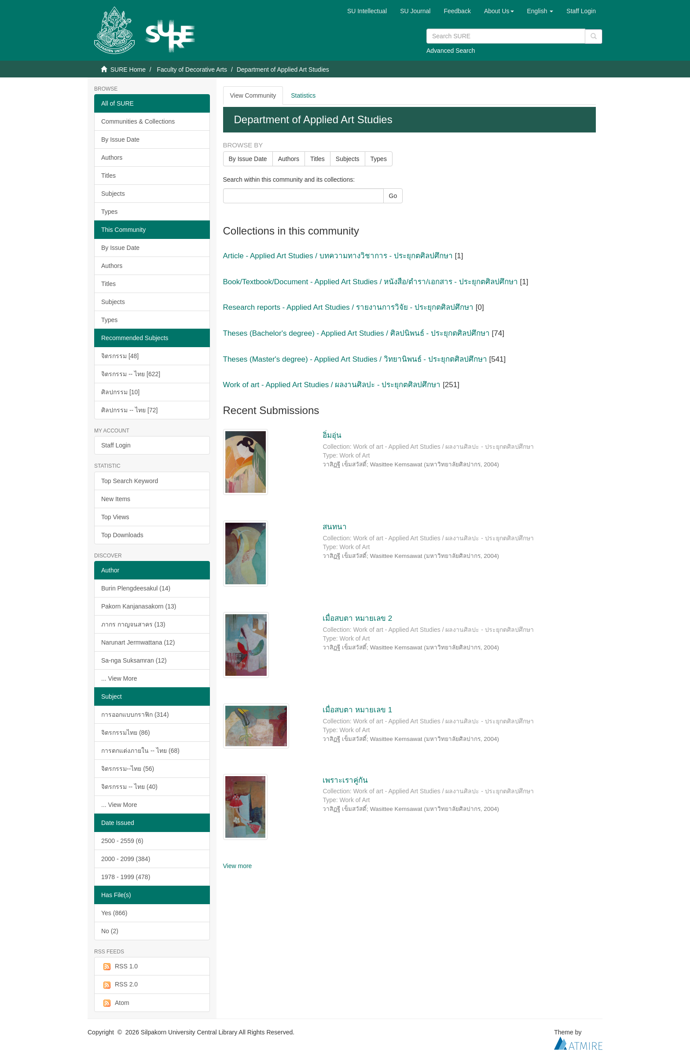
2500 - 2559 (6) (122, 840)
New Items (115, 498)
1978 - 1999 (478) (125, 876)
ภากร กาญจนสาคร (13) (133, 624)
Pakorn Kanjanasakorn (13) (138, 606)
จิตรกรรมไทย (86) (125, 732)
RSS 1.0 (119, 967)
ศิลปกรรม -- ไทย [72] (129, 410)
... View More (119, 678)
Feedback (457, 11)
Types (109, 211)
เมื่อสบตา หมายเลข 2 (357, 618)
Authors (111, 157)
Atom (115, 1003)
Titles (108, 175)
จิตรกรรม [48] (120, 355)
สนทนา (335, 527)
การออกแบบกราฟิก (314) (135, 714)
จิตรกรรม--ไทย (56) (127, 768)
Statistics (303, 95)
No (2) (109, 931)
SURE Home (128, 69)
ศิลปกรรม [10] (120, 392)
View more (237, 865)
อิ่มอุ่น (332, 435)
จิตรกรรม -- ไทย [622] (130, 374)
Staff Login (116, 445)
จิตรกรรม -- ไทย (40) (129, 786)
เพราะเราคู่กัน (345, 780)
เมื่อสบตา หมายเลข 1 (357, 710)
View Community (253, 95)
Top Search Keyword (129, 480)
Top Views (115, 517)
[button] (499, 11)
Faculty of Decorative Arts (192, 69)
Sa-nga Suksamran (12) (134, 660)
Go (393, 195)
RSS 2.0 (119, 985)
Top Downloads (122, 535)
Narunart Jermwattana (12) (138, 642)
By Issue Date (120, 139)
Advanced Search (450, 50)
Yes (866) (114, 912)
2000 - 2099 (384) (125, 858)
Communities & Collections (138, 121)
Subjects (113, 193)
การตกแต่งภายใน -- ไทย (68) (140, 750)
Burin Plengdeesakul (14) (135, 588)
